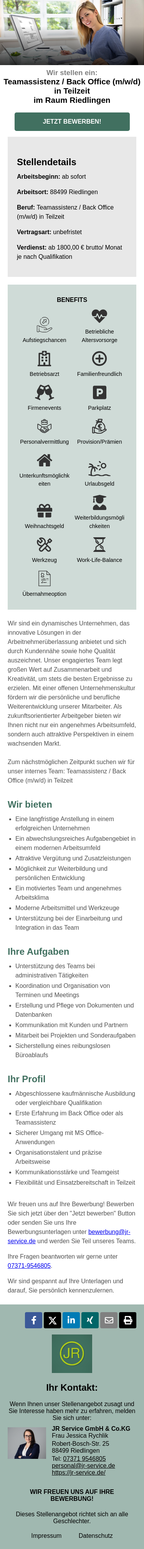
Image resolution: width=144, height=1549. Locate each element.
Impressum (46, 1535)
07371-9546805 (29, 1265)
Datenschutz (96, 1535)
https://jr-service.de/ (79, 1472)
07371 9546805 (84, 1458)
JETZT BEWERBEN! (72, 121)
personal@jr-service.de (83, 1465)
